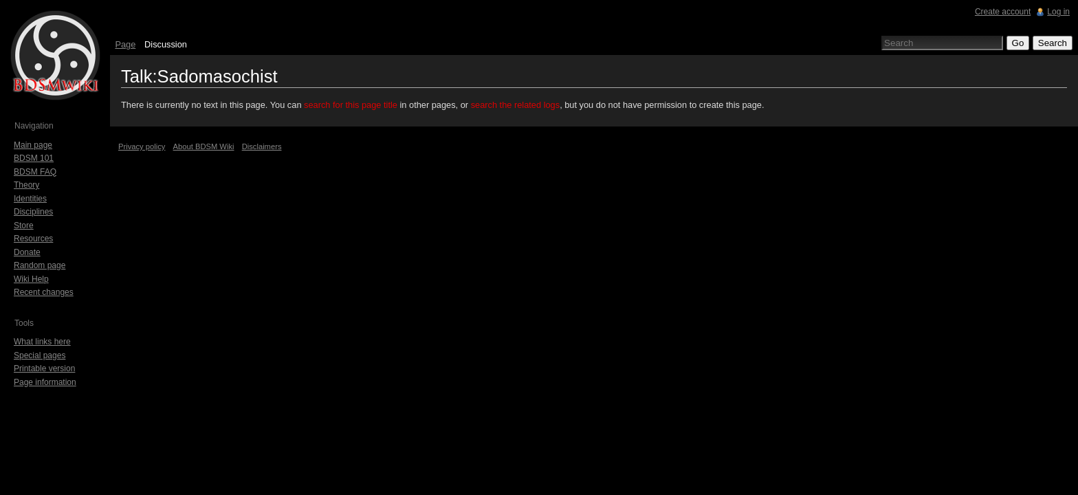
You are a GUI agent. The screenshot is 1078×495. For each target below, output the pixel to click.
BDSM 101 (34, 158)
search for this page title (350, 105)
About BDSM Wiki (203, 146)
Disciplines (33, 212)
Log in (1058, 11)
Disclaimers (262, 146)
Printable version (44, 368)
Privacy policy (141, 146)
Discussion (165, 44)
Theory (26, 185)
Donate (27, 252)
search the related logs (515, 105)
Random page (39, 265)
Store (24, 225)
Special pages (39, 355)
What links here (42, 341)
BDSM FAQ (35, 172)
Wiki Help (31, 279)
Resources (33, 238)
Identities (30, 199)
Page (125, 44)
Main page (33, 145)
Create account (1003, 11)
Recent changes (44, 292)
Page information (45, 382)
